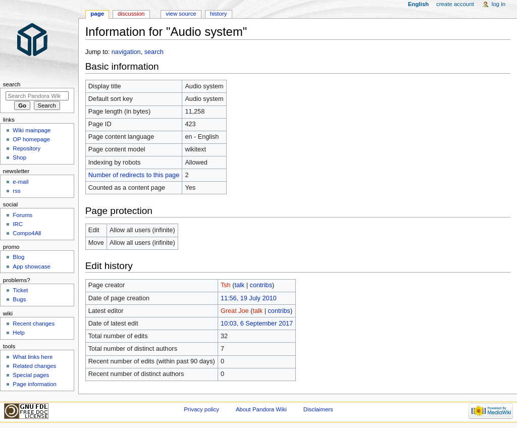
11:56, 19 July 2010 (249, 298)
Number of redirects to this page (134, 175)
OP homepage (31, 139)
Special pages (31, 375)
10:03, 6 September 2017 (257, 323)
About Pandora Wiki (261, 409)
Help (19, 333)
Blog (18, 257)
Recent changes (34, 323)
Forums (22, 215)
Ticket (20, 290)
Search (12, 84)
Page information (35, 384)
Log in (498, 4)
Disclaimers (318, 409)
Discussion (131, 14)
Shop (19, 157)
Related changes (34, 366)
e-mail (20, 182)
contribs (261, 285)
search (154, 52)
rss (16, 191)
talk (239, 285)
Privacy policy (201, 409)
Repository (26, 148)
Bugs (19, 299)
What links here (33, 357)
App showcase (31, 266)
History (218, 14)
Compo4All (27, 233)
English (418, 4)
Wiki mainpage (31, 130)
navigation (126, 52)
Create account (455, 4)
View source (181, 14)
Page (97, 14)
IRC (18, 224)
